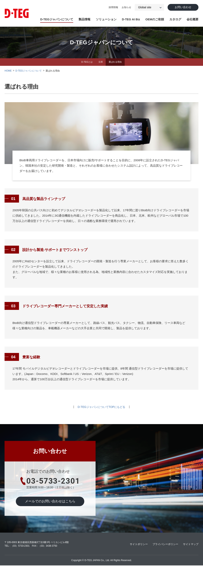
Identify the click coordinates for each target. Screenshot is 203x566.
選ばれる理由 (116, 62)
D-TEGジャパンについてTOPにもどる (101, 407)
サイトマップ (190, 544)
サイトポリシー (135, 544)
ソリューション (106, 19)
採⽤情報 (111, 7)
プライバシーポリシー (163, 544)
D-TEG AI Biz (131, 19)
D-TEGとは (86, 62)
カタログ (175, 19)
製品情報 (84, 19)
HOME (8, 71)
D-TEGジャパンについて (56, 19)
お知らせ (124, 7)
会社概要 (192, 19)
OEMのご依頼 (154, 19)
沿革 (100, 62)
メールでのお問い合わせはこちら (50, 502)
